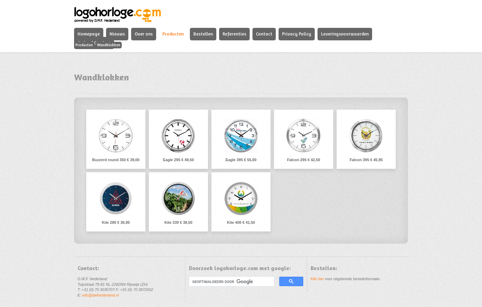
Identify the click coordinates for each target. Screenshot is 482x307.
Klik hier (317, 279)
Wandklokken (108, 44)
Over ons (144, 34)
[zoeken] (231, 281)
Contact (264, 34)
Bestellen (203, 34)
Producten (173, 34)
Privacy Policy (296, 34)
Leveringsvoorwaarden (345, 34)
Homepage (89, 34)
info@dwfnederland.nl (100, 295)
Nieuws (117, 34)
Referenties (234, 34)
